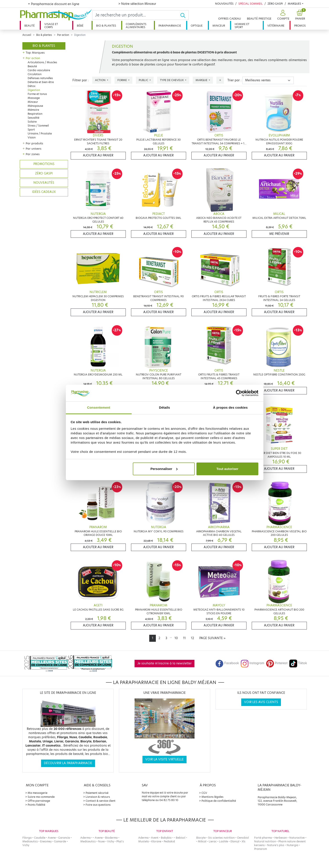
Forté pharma (263, 838)
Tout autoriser (227, 469)
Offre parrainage (39, 801)
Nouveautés (224, 3)
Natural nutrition (265, 841)
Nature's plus (275, 845)
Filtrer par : (80, 80)
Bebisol (180, 838)
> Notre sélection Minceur (137, 4)
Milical (202, 841)
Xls (243, 841)
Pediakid (169, 841)
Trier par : (234, 80)
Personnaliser (163, 469)
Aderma (85, 838)
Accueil (26, 35)
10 (176, 638)
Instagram (252, 663)
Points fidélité (36, 805)
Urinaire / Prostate (40, 133)
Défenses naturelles (40, 78)
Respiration (35, 114)
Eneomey (46, 841)
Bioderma (111, 838)
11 (184, 638)
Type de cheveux (172, 80)
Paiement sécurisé (97, 793)
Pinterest (277, 663)
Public (144, 80)
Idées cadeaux (44, 192)
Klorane (156, 841)
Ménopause (35, 106)
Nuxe (101, 841)
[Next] (212, 638)
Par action (63, 35)
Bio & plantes (106, 25)
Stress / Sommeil (38, 125)
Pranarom (260, 849)
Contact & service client (100, 801)
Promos (300, 25)
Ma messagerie (37, 793)
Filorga (27, 838)
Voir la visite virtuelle (164, 759)
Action (100, 80)
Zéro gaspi (44, 173)
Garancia (64, 838)
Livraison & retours (98, 797)
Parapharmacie (169, 25)
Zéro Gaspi (275, 3)
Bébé (80, 25)
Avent (154, 838)
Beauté (29, 25)
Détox (31, 86)
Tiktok (298, 663)
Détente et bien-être (41, 82)
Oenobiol (243, 838)
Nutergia (292, 845)
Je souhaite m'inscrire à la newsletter (164, 663)
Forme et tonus (37, 94)
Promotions (43, 164)
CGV (204, 793)
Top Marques (35, 52)
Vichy (25, 845)
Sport (31, 129)
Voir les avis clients (261, 702)
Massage (34, 98)
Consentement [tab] (98, 407)
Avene (52, 838)
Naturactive (297, 838)
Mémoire (33, 110)
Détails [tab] (164, 407)
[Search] (136, 15)
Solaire (32, 121)
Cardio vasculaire (39, 70)
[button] (283, 15)
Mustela (143, 841)
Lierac (213, 841)
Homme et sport (242, 25)
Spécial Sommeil (250, 3)
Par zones (33, 154)
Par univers (33, 149)
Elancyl (234, 841)
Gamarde (60, 841)
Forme (122, 80)
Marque (202, 80)
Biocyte (201, 838)
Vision (32, 137)
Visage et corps (51, 25)
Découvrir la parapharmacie (68, 763)
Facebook (227, 663)
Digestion (34, 90)
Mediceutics (30, 841)
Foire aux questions (98, 805)
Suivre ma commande (41, 797)
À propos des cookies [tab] (230, 407)
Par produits (34, 143)
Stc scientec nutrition (221, 838)
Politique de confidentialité (218, 801)
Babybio (166, 838)
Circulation (34, 74)
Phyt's (120, 841)
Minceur (218, 25)
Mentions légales (212, 797)
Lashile (223, 841)
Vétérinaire (275, 25)
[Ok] (184, 15)
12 (192, 638)
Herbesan (280, 838)
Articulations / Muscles (42, 62)
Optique (197, 25)
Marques (294, 3)
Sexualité (33, 118)
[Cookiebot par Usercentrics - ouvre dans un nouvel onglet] (239, 393)
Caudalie (39, 838)
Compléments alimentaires (136, 25)
